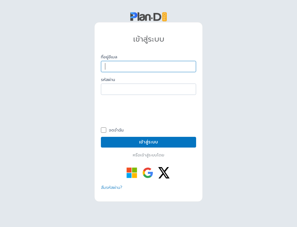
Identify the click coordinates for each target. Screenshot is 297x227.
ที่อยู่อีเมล (109, 57)
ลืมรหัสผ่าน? (111, 187)
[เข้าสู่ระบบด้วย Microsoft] (132, 173)
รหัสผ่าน (108, 80)
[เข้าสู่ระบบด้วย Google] (148, 173)
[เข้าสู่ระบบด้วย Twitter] (164, 173)
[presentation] (149, 112)
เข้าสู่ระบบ (148, 142)
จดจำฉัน (115, 130)
